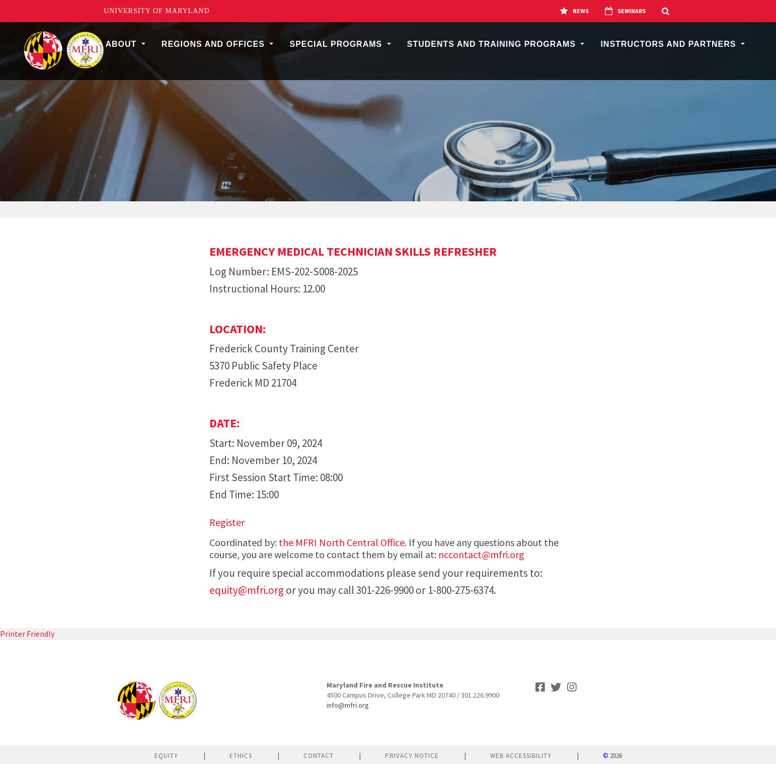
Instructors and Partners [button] (669, 44)
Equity (166, 755)
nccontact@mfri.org (481, 554)
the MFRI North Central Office (342, 542)
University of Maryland (157, 11)
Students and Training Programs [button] (493, 44)
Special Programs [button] (336, 44)
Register (227, 522)
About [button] (122, 44)
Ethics (240, 755)
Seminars (625, 11)
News (574, 11)
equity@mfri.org (246, 590)
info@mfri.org (348, 705)
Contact (318, 755)
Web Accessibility (521, 755)
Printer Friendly (27, 634)
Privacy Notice (412, 755)
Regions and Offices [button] (215, 44)
